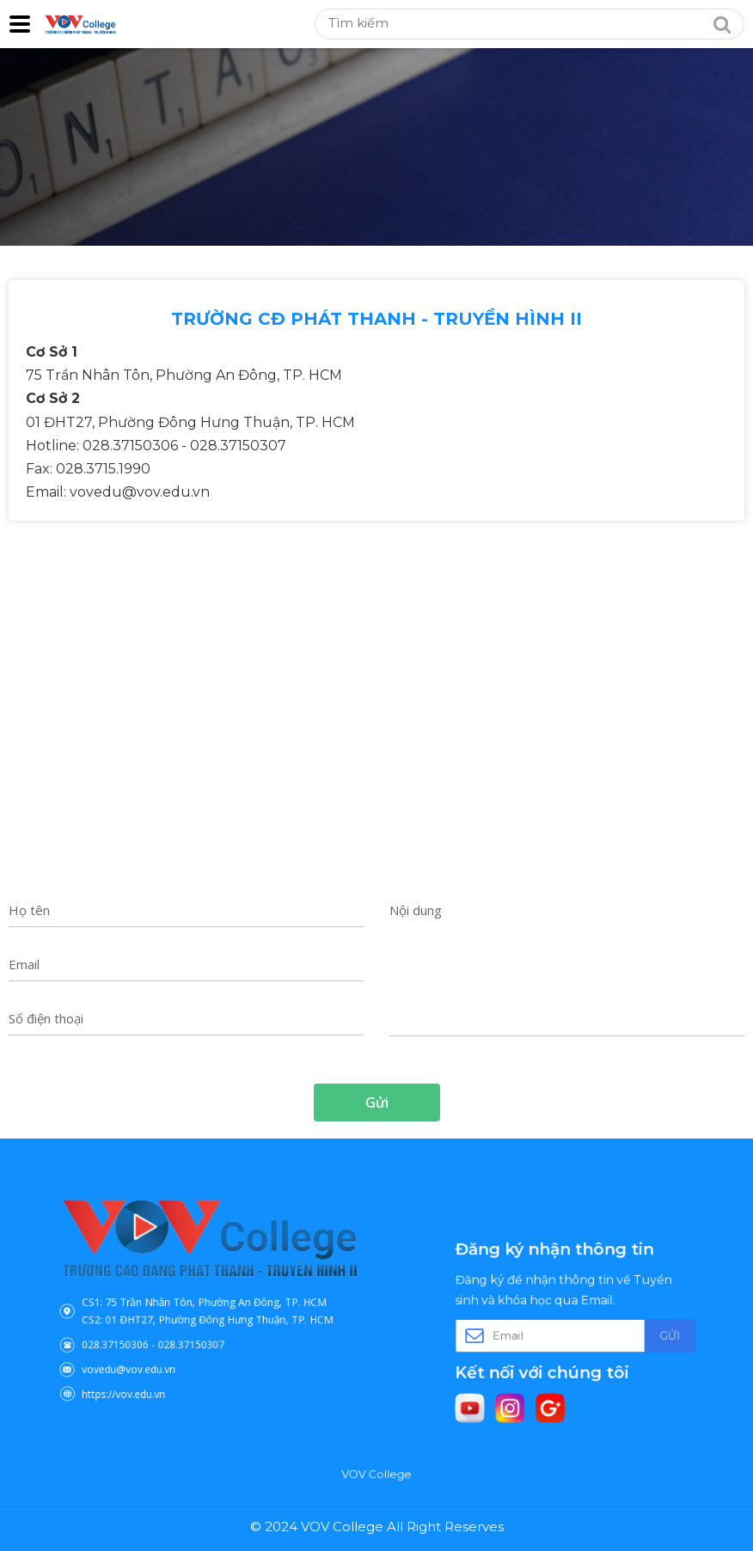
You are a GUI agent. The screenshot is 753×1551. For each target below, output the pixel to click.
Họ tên (29, 910)
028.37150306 (138, 1334)
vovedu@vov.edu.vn (148, 1353)
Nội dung (415, 910)
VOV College (376, 1474)
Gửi (644, 1334)
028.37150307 (196, 1334)
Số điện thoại (46, 1018)
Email (24, 964)
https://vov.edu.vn (144, 1371)
